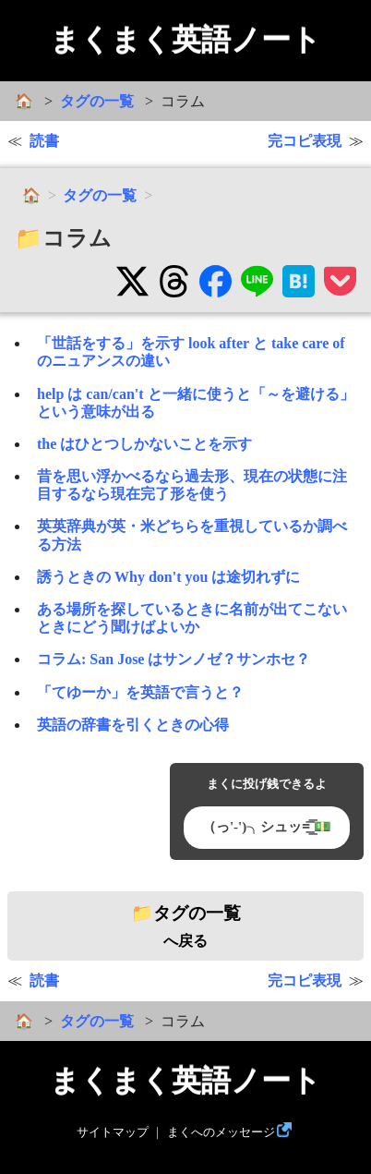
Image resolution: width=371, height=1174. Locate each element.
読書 (44, 141)
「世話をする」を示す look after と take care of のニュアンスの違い (191, 352)
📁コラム (63, 238)
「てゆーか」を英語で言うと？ (140, 692)
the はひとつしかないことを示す (144, 444)
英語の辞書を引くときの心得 (133, 724)
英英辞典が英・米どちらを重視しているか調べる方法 (192, 534)
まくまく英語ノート (185, 39)
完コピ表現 (304, 141)
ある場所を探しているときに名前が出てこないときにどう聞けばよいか (192, 618)
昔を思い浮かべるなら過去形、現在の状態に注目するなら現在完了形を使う (192, 485)
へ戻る (186, 926)
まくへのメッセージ (221, 1132)
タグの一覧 (97, 101)
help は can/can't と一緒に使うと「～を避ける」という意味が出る (195, 402)
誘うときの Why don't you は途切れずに (168, 577)
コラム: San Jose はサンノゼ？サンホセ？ (173, 659)
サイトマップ (113, 1132)
